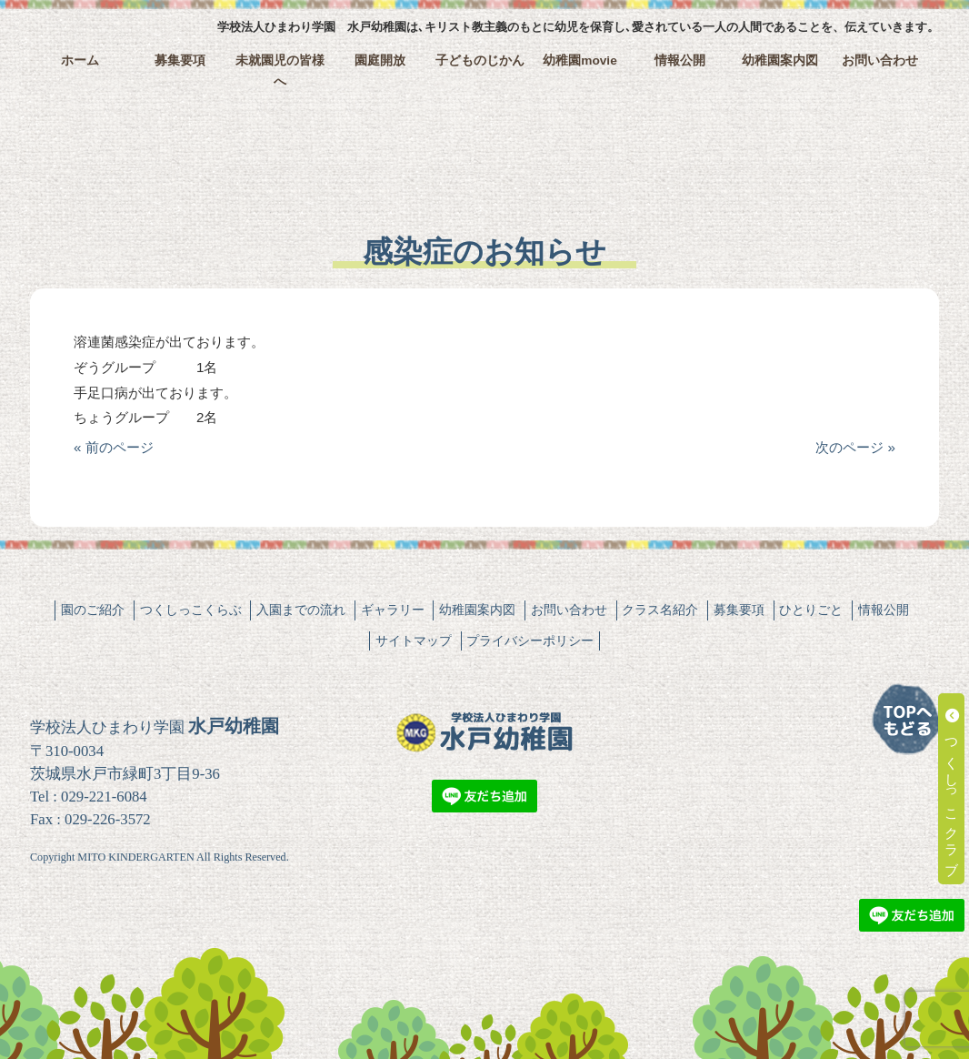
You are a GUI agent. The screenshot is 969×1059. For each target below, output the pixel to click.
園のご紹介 (93, 609)
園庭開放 (380, 60)
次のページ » (855, 447)
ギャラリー (393, 609)
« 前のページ (114, 447)
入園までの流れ (300, 609)
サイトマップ (413, 640)
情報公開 (679, 60)
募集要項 (180, 60)
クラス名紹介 (660, 609)
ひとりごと (811, 609)
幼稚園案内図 (780, 60)
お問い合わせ (880, 60)
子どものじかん (479, 60)
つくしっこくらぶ (191, 609)
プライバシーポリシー (530, 640)
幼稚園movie (580, 60)
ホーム (80, 60)
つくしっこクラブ (952, 789)
